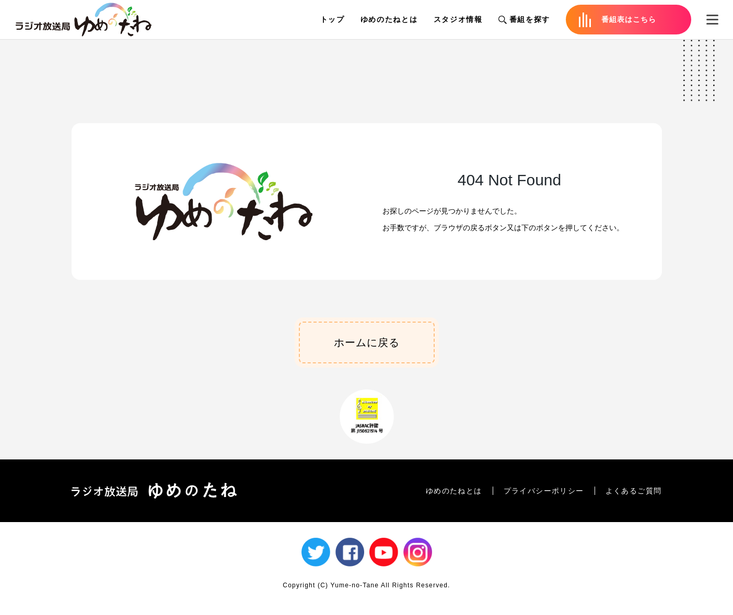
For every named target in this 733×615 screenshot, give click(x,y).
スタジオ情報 (458, 19)
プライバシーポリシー (544, 491)
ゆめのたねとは (389, 19)
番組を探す (524, 19)
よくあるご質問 (634, 491)
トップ (332, 19)
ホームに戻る (367, 342)
